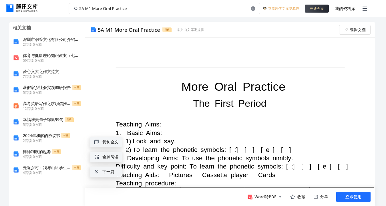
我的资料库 (345, 8)
